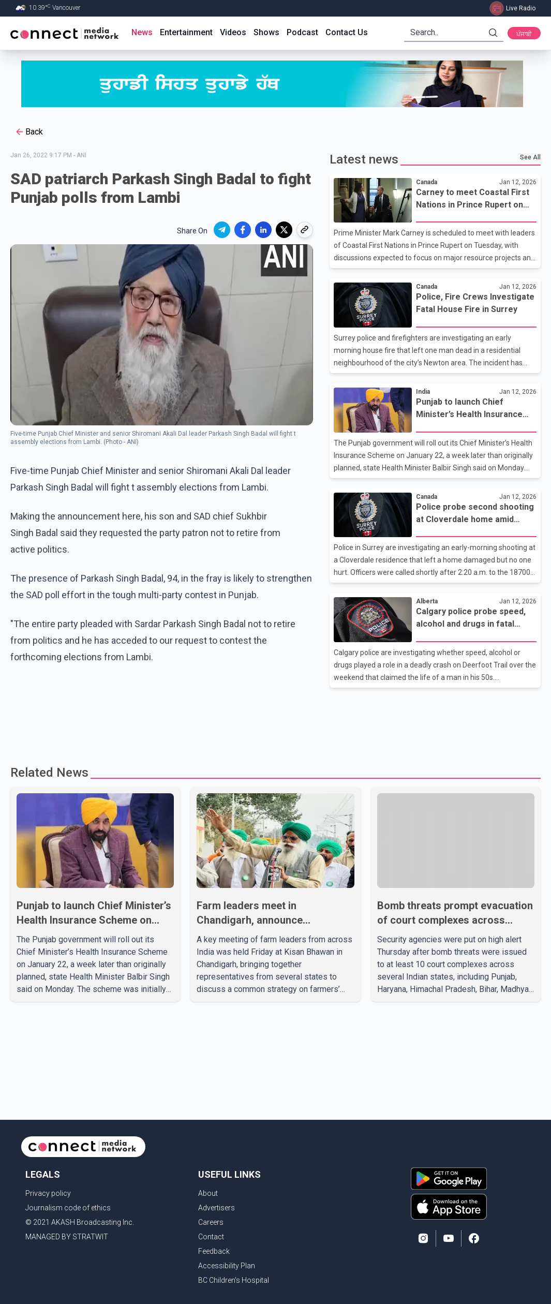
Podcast (302, 32)
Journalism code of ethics (68, 1208)
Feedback (214, 1251)
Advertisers (216, 1208)
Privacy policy (48, 1193)
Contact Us (346, 32)
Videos (233, 32)
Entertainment (186, 32)
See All (530, 157)
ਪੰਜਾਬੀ (524, 34)
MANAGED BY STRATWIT (66, 1237)
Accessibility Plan (226, 1266)
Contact (211, 1237)
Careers (211, 1222)
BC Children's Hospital (233, 1280)
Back (28, 132)
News (142, 32)
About (208, 1193)
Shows (266, 32)
